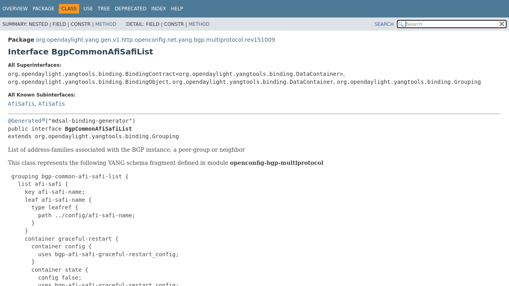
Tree (104, 9)
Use (88, 9)
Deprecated (131, 9)
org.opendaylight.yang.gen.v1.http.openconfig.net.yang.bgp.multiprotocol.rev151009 (155, 40)
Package (43, 9)
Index (158, 9)
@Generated (24, 121)
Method (106, 24)
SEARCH (384, 24)
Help (177, 9)
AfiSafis (21, 103)
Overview (15, 9)
